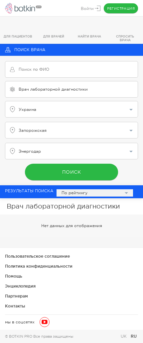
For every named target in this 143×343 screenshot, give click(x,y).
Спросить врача (125, 38)
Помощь (13, 276)
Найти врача (89, 36)
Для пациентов (18, 36)
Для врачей (53, 36)
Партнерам (16, 296)
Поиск (71, 172)
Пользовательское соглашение (37, 256)
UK (124, 336)
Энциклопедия (20, 286)
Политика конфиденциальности (38, 266)
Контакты (15, 306)
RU (134, 336)
